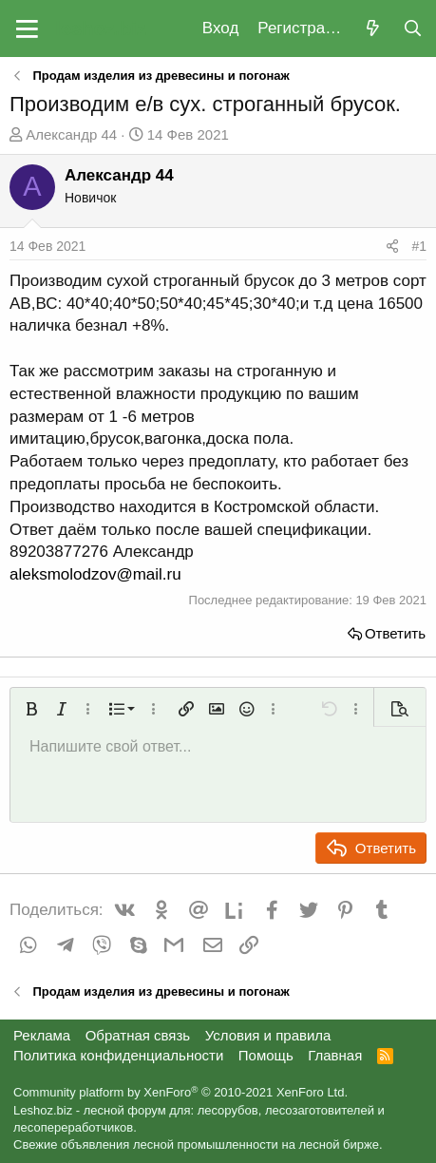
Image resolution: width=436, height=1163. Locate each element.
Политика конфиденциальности (118, 1055)
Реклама (41, 1035)
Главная (335, 1055)
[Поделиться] (392, 247)
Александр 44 (71, 134)
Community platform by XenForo (180, 1092)
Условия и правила (268, 1035)
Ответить (395, 633)
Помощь (266, 1055)
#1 (419, 246)
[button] (27, 28)
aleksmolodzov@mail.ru (95, 574)
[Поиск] (412, 29)
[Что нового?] (372, 29)
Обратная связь (138, 1035)
